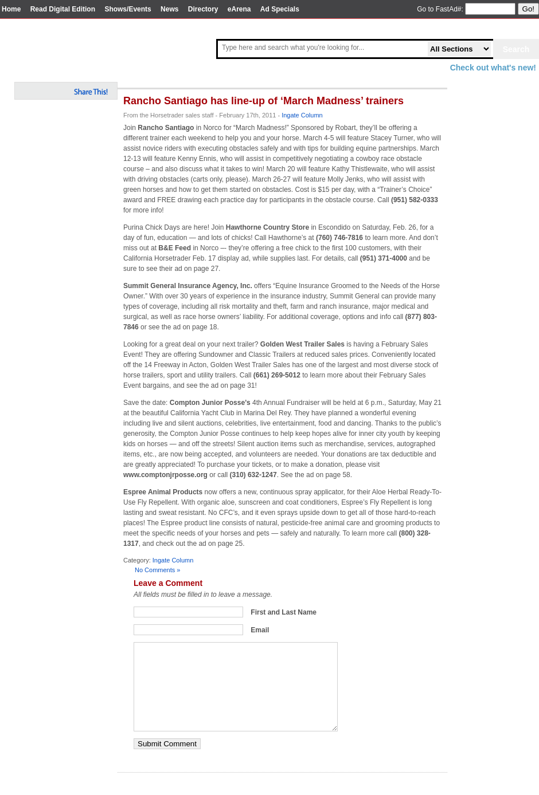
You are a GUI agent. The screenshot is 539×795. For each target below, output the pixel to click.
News (169, 9)
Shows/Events (127, 9)
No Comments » (157, 569)
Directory (203, 9)
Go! (528, 9)
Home (11, 9)
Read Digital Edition (62, 9)
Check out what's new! (493, 67)
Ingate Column (302, 115)
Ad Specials (279, 9)
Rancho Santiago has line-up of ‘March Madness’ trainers (263, 101)
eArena (239, 9)
